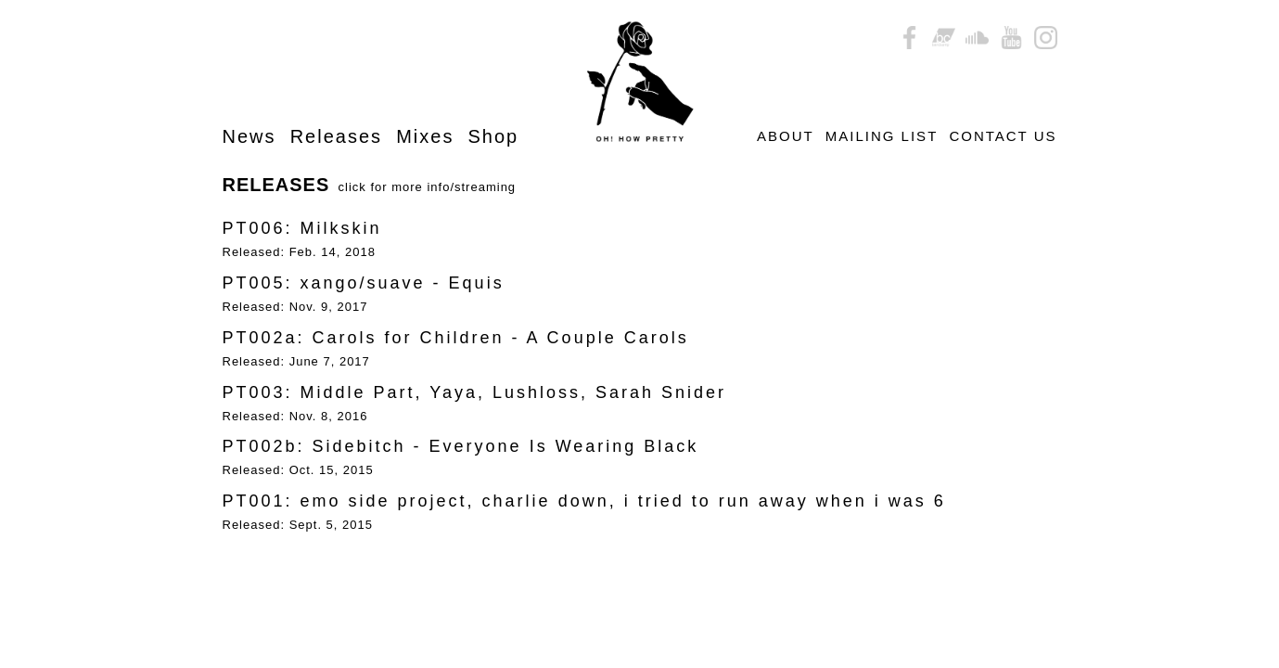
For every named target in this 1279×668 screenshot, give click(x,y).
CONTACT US (1002, 136)
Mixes (425, 136)
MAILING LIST (881, 136)
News (249, 136)
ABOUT (785, 136)
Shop (493, 136)
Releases (336, 136)
